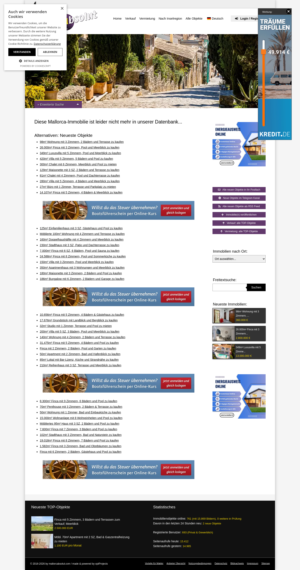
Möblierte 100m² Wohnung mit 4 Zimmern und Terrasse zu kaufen (82, 234)
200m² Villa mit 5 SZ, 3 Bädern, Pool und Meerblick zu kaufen (79, 331)
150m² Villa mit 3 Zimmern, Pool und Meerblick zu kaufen (77, 262)
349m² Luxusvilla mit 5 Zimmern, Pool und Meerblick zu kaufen (80, 153)
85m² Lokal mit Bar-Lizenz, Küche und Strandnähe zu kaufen (79, 359)
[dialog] (35, 37)
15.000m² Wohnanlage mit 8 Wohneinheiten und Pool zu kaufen (81, 418)
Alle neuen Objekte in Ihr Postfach (239, 189)
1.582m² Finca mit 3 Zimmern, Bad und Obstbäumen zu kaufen (80, 446)
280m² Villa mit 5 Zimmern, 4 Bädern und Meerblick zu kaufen (80, 181)
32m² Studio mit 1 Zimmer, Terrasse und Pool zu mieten (76, 326)
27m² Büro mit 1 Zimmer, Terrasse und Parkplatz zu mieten (78, 186)
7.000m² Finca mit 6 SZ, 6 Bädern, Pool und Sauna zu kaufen (79, 250)
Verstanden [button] (22, 52)
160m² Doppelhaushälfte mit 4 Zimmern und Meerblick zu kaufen (82, 239)
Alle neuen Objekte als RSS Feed (239, 206)
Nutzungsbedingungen (200, 563)
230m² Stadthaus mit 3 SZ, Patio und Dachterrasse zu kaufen (79, 245)
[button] (35, 61)
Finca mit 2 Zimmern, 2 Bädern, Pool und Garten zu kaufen (78, 348)
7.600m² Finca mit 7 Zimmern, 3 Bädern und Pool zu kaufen (78, 429)
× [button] (62, 8)
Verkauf (130, 18)
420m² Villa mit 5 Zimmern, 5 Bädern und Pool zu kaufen (76, 158)
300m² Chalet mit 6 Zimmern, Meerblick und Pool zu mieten (78, 164)
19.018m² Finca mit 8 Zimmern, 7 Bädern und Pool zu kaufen (79, 440)
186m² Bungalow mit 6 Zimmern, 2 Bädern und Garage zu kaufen (82, 279)
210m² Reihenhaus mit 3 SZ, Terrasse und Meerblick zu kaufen (80, 365)
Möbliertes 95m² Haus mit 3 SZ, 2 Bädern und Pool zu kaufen (79, 423)
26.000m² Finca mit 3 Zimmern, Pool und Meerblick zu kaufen (79, 147)
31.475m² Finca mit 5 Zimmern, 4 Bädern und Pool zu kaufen (79, 342)
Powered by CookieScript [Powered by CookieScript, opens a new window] (35, 65)
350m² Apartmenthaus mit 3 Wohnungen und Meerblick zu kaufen (82, 267)
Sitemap (265, 563)
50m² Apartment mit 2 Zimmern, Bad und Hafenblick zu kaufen (80, 354)
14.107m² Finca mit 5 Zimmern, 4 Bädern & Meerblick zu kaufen (81, 192)
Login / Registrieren (251, 18)
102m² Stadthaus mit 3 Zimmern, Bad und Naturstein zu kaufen (80, 435)
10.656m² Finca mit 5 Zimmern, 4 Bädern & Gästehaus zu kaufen (82, 314)
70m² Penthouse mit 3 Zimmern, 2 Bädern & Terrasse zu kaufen (81, 406)
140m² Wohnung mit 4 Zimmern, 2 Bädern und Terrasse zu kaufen (82, 337)
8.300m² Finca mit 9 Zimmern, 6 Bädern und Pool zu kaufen (78, 401)
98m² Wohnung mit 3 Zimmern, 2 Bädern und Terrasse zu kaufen (82, 141)
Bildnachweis (237, 563)
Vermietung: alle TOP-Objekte (239, 231)
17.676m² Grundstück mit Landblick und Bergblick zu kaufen (79, 320)
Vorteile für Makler (154, 563)
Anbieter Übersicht (175, 563)
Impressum (252, 563)
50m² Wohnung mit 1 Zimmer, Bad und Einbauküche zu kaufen (80, 412)
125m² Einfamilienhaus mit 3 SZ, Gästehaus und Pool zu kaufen (81, 228)
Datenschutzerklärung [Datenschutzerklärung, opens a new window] (47, 44)
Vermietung (147, 18)
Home (117, 18)
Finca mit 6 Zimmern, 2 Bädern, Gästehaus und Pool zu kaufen (80, 451)
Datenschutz (221, 563)
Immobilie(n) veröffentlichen (238, 214)
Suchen (256, 287)
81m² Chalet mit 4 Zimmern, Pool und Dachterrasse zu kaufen (80, 175)
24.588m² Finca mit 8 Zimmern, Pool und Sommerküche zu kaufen (83, 256)
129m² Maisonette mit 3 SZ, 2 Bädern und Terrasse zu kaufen (79, 170)
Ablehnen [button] (50, 52)
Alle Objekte (194, 18)
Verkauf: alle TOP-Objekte (239, 223)
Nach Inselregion (170, 18)
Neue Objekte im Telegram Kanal (239, 198)
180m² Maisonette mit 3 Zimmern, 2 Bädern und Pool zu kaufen (81, 273)
